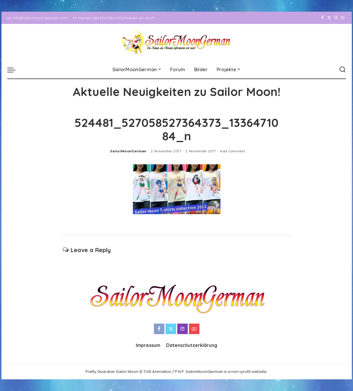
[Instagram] (336, 17)
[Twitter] (329, 17)
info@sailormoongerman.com (37, 17)
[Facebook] (322, 17)
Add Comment (232, 151)
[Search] (342, 69)
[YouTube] (342, 17)
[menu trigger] (14, 69)
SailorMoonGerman (128, 151)
